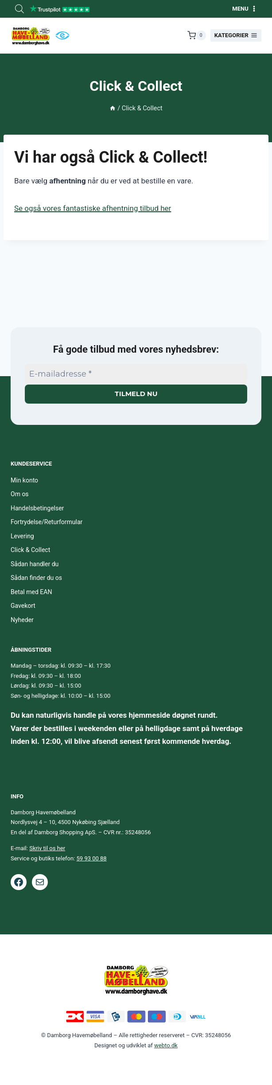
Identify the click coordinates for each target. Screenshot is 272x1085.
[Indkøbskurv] (196, 35)
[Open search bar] (19, 8)
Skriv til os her (47, 848)
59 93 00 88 (92, 858)
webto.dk (166, 1045)
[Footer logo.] (136, 979)
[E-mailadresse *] (136, 374)
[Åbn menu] (244, 9)
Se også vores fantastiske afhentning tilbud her (92, 208)
